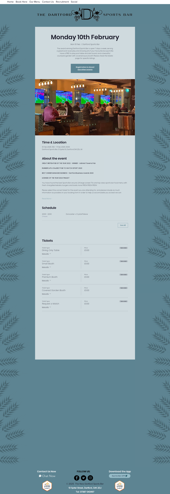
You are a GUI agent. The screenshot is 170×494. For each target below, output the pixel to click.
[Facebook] (76, 478)
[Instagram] (90, 478)
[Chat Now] (47, 476)
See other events (85, 69)
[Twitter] (83, 478)
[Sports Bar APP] (119, 476)
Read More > (47, 199)
